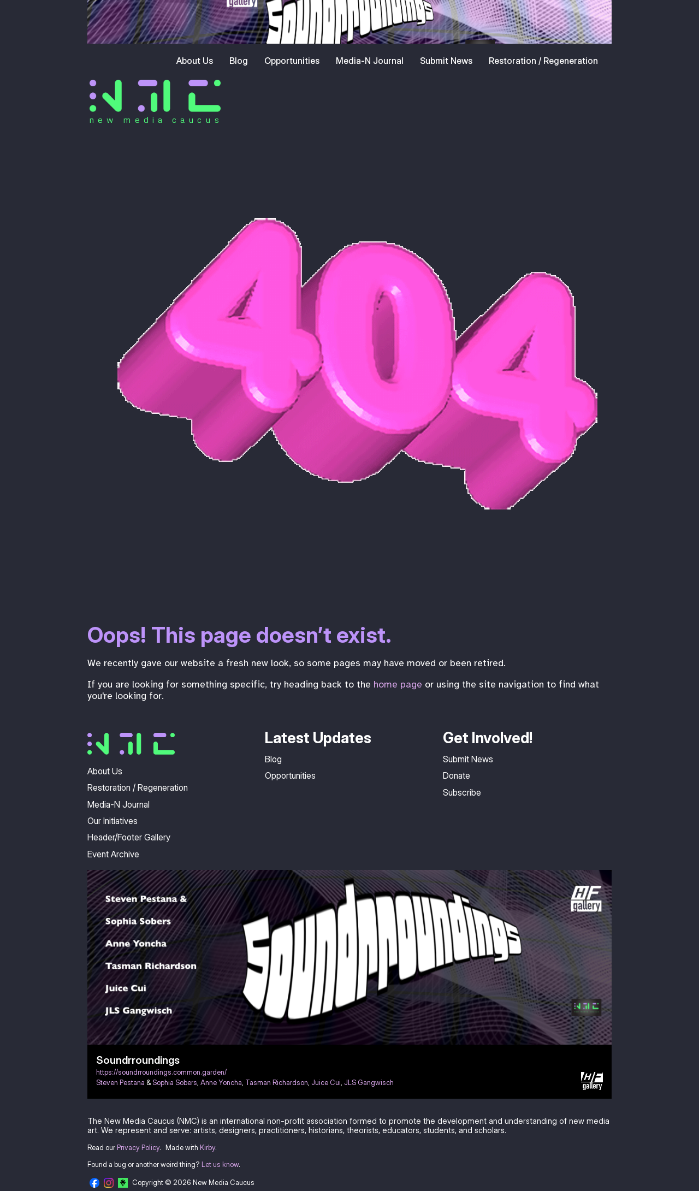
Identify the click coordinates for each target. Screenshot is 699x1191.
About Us (194, 60)
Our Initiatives (112, 820)
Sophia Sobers (174, 1083)
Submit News (446, 60)
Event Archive (113, 854)
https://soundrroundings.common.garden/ (161, 1072)
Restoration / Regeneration (543, 60)
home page (398, 684)
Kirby (207, 1147)
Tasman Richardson (276, 1083)
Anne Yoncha (221, 1083)
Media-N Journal (370, 60)
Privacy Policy (138, 1147)
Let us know (220, 1164)
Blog (238, 60)
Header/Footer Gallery (128, 837)
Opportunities (291, 60)
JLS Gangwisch (369, 1083)
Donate (456, 775)
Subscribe (462, 792)
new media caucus (156, 119)
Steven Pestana (120, 1083)
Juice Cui (326, 1083)
